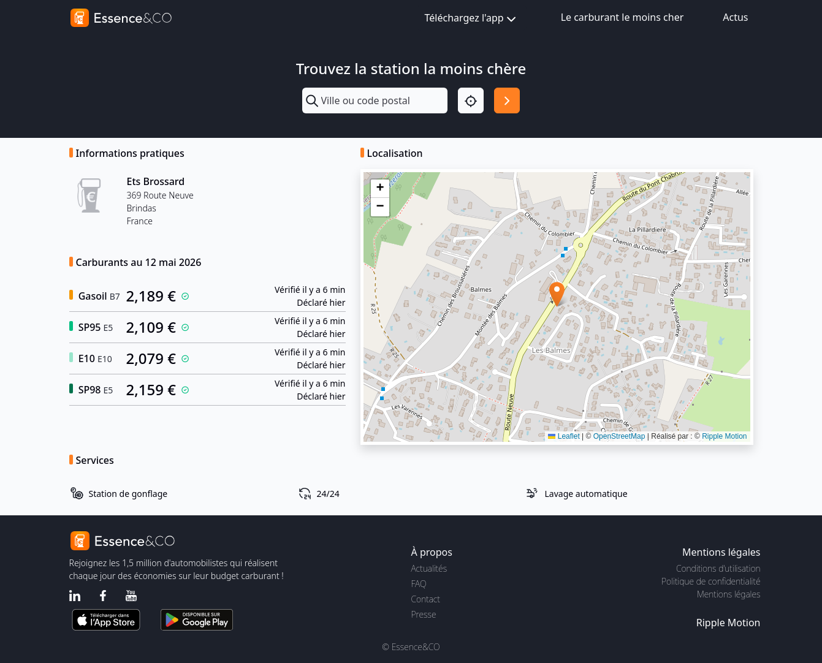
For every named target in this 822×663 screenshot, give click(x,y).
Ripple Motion (724, 436)
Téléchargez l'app (472, 18)
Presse (423, 614)
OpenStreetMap (619, 436)
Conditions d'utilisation (718, 568)
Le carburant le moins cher (622, 17)
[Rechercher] (507, 100)
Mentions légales (728, 594)
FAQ (419, 583)
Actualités (429, 568)
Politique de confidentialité (710, 581)
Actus (735, 17)
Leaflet (563, 436)
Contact (425, 599)
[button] (557, 294)
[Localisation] (471, 100)
